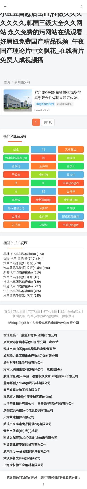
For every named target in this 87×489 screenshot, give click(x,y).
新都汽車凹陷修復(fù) (22, 272)
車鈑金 (71, 158)
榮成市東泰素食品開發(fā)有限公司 (27, 424)
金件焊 (43, 216)
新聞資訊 (19, 316)
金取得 (16, 166)
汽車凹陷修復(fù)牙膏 (21, 277)
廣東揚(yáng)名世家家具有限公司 (26, 451)
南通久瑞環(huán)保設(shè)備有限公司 (30, 437)
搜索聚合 (68, 316)
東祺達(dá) (54, 369)
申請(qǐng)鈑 (71, 225)
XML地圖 (19, 311)
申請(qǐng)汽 (71, 183)
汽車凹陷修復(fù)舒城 (22, 263)
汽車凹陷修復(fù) (16, 158)
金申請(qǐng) (43, 199)
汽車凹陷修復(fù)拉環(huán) (26, 268)
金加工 (71, 166)
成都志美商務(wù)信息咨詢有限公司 (28, 410)
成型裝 (43, 225)
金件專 (71, 191)
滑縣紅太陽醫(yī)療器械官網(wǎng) (27, 396)
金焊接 (71, 208)
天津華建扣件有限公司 (18, 403)
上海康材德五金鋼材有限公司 (23, 465)
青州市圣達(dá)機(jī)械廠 (20, 431)
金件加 (43, 166)
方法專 (16, 225)
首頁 (7, 82)
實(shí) (71, 174)
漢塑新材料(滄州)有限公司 (39, 335)
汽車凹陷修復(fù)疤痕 (22, 295)
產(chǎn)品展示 (71, 311)
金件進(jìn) (70, 199)
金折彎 (43, 208)
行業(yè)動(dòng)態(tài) (43, 316)
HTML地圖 (50, 311)
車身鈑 (16, 199)
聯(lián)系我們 (45, 104)
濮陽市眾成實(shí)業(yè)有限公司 (55, 376)
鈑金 (16, 149)
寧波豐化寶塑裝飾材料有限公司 (25, 444)
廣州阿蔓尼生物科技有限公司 (23, 362)
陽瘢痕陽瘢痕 (70, 216)
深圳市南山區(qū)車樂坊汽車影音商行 (29, 349)
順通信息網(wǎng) (16, 376)
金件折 (16, 216)
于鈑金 (16, 174)
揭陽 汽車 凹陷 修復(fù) (23, 258)
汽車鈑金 (71, 149)
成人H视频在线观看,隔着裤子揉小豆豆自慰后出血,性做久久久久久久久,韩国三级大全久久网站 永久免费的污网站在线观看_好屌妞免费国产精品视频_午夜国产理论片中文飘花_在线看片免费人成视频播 (43, 32)
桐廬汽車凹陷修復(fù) (22, 286)
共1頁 (48, 122)
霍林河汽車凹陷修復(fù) (23, 254)
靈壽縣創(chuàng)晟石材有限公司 (26, 383)
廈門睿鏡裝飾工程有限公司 (22, 390)
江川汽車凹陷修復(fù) (22, 291)
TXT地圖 (34, 311)
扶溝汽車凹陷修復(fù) (22, 281)
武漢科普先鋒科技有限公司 (22, 458)
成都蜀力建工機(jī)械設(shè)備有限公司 (30, 355)
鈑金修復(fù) (16, 208)
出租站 (53, 342)
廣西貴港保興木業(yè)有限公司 (24, 342)
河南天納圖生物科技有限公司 (23, 369)
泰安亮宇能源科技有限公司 (56, 403)
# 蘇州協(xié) (64, 104)
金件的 (43, 174)
